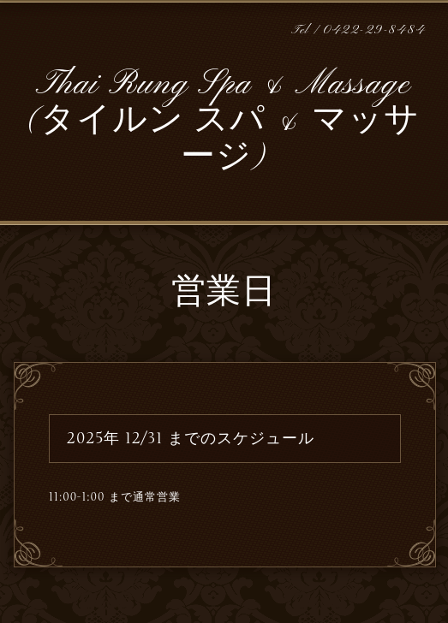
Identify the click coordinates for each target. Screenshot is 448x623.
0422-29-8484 (374, 30)
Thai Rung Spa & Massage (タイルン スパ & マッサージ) (223, 121)
